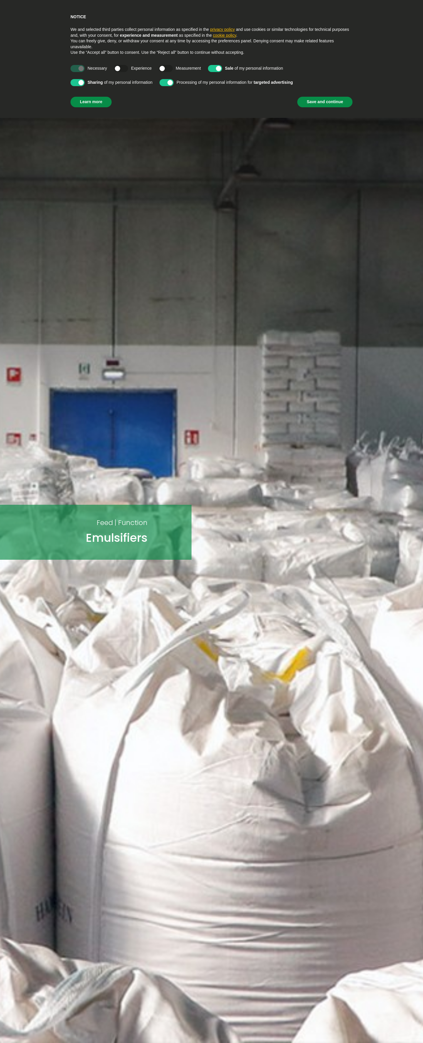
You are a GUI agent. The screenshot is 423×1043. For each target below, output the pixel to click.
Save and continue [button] (325, 101)
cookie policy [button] (224, 35)
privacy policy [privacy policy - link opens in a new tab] (222, 29)
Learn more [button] (91, 101)
